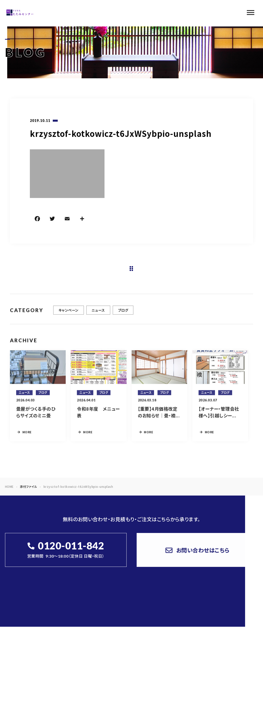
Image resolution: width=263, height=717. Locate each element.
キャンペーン (68, 313)
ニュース (98, 313)
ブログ (123, 313)
